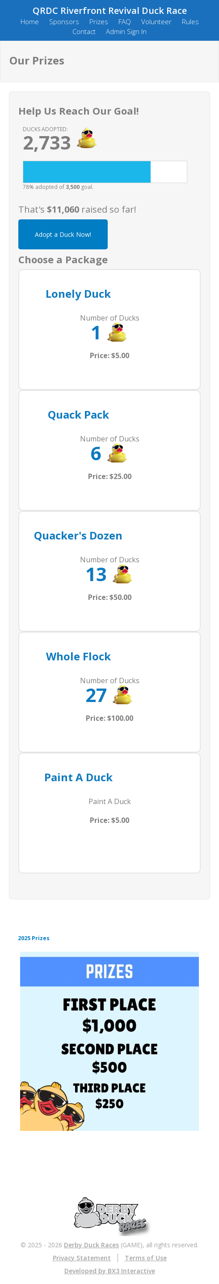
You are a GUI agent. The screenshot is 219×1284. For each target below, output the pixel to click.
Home (30, 21)
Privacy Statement (82, 1258)
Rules (190, 21)
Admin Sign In (126, 31)
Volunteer (156, 21)
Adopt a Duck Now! (63, 234)
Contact (84, 31)
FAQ (124, 21)
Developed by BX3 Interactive (109, 1271)
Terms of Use (146, 1258)
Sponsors (64, 21)
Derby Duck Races (91, 1245)
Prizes (98, 21)
